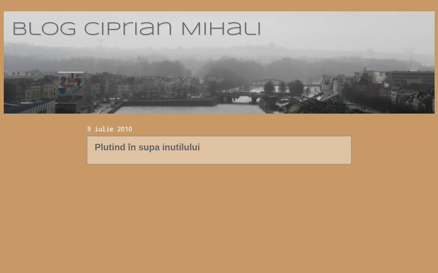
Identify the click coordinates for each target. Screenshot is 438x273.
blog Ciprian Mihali (136, 29)
